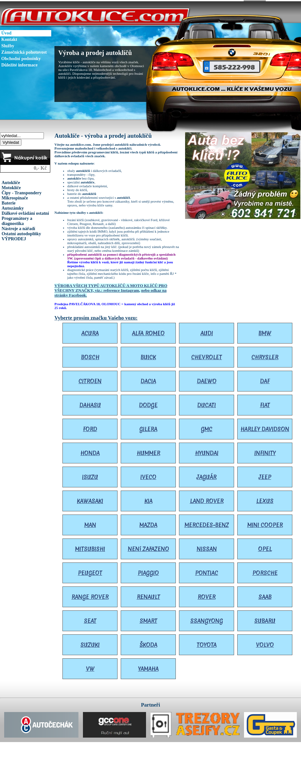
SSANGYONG (206, 619)
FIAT (265, 403)
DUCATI (206, 403)
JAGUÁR (206, 475)
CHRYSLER (264, 356)
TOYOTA (206, 643)
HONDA (90, 451)
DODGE (148, 403)
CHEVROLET (206, 356)
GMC (206, 427)
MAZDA (148, 523)
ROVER (207, 595)
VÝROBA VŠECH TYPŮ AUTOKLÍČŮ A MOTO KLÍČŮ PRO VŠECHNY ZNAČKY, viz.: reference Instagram (110, 286)
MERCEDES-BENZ (206, 523)
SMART (148, 619)
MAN (90, 523)
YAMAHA (148, 667)
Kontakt (9, 38)
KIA (148, 499)
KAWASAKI (90, 499)
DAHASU (90, 403)
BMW (264, 332)
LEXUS (264, 499)
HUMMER (148, 451)
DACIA (148, 380)
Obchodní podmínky (21, 57)
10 (294, 213)
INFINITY (265, 451)
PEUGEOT (90, 571)
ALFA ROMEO (148, 332)
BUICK (148, 356)
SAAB (265, 595)
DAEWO (206, 380)
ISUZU (90, 475)
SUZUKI (90, 643)
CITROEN (90, 380)
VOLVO (265, 643)
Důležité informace (19, 63)
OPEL (265, 547)
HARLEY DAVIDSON (264, 427)
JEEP (265, 475)
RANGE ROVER (90, 595)
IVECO (148, 475)
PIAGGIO (148, 571)
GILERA (148, 427)
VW (90, 667)
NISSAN (207, 547)
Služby (7, 44)
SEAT (90, 619)
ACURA (90, 332)
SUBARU (264, 619)
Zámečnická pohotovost (24, 51)
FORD (90, 427)
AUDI (206, 332)
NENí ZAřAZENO (148, 547)
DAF (265, 380)
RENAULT (148, 595)
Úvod (6, 31)
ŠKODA (148, 643)
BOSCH (90, 356)
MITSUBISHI (90, 547)
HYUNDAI (206, 451)
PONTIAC (206, 571)
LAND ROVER (207, 499)
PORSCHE (265, 571)
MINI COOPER (265, 523)
